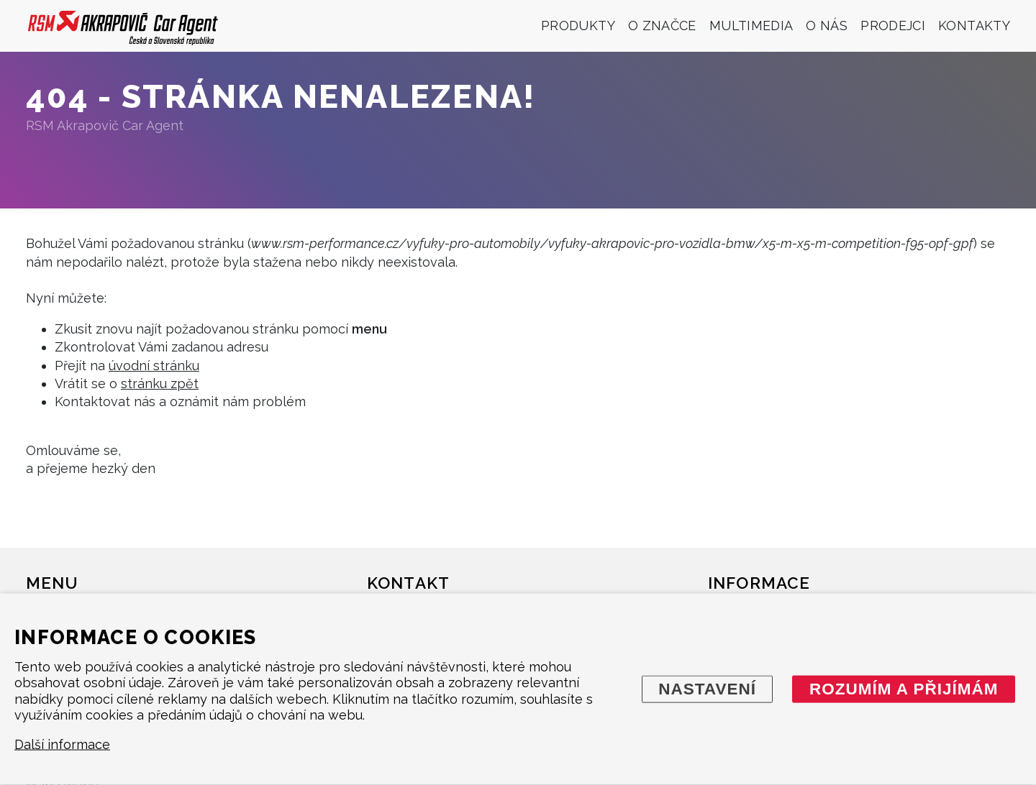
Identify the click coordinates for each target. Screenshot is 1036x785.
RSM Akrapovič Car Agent (104, 125)
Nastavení (707, 688)
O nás (827, 25)
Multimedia (751, 25)
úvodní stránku (154, 365)
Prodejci (892, 25)
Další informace (62, 744)
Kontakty (974, 25)
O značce (662, 25)
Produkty (578, 25)
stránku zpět (160, 383)
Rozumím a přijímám (904, 688)
